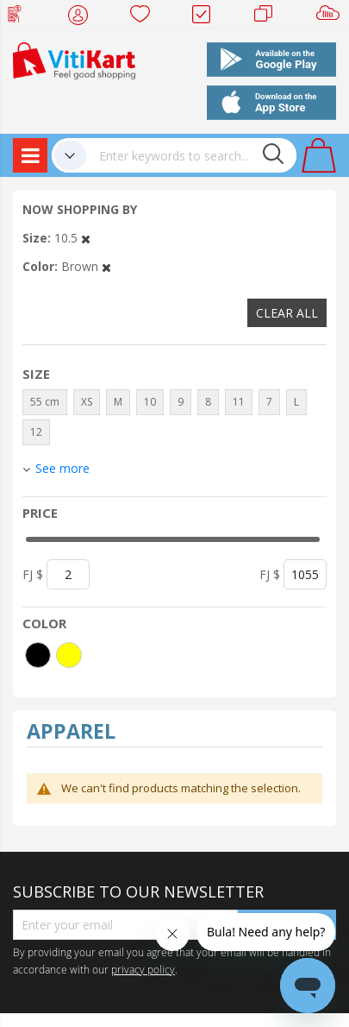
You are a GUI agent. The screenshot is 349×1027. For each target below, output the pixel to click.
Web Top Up (21, 17)
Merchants (269, 17)
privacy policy (143, 969)
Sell (331, 17)
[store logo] (74, 59)
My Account (83, 17)
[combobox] (191, 155)
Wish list (145, 17)
